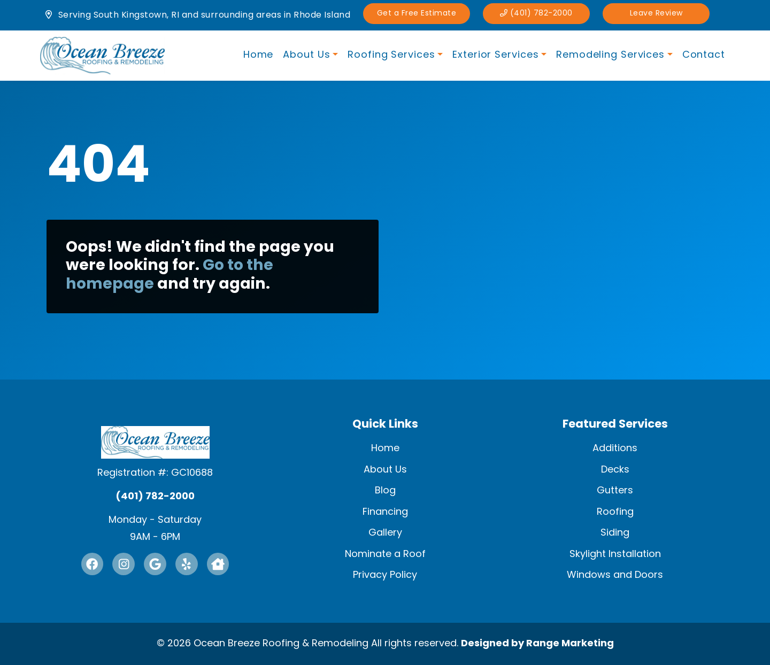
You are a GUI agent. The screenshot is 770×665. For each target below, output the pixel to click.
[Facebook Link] (92, 563)
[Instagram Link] (123, 563)
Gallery (385, 533)
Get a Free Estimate (418, 14)
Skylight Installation (615, 553)
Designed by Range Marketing (537, 643)
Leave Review (657, 14)
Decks (615, 469)
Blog (385, 490)
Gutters (615, 490)
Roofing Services (391, 55)
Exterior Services (495, 55)
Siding (614, 533)
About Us (306, 55)
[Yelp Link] (186, 563)
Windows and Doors (615, 575)
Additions (614, 448)
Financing (385, 511)
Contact (703, 55)
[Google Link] (155, 563)
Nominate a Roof (385, 553)
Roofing (615, 511)
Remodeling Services (610, 55)
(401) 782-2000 (538, 13)
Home (258, 55)
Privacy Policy (385, 575)
